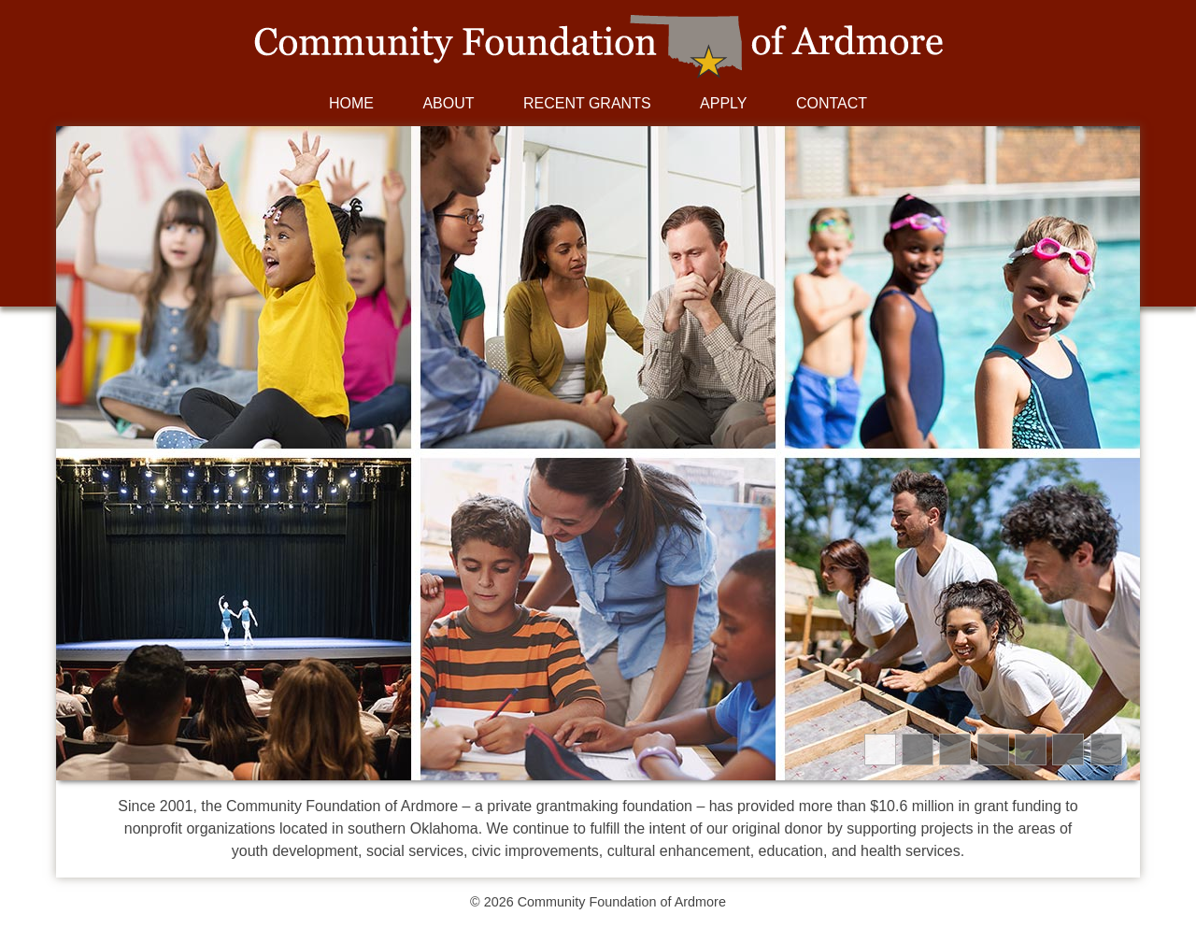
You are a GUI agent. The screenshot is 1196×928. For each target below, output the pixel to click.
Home (351, 103)
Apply (723, 103)
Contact (831, 103)
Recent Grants (587, 103)
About (448, 103)
